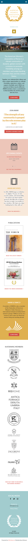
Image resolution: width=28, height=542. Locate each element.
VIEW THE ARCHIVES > (14, 211)
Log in (14, 31)
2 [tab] (14, 166)
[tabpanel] (14, 158)
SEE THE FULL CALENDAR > (14, 169)
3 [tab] (15, 166)
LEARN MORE (14, 97)
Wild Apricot (11, 540)
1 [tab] (12, 166)
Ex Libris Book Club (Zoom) (14, 156)
